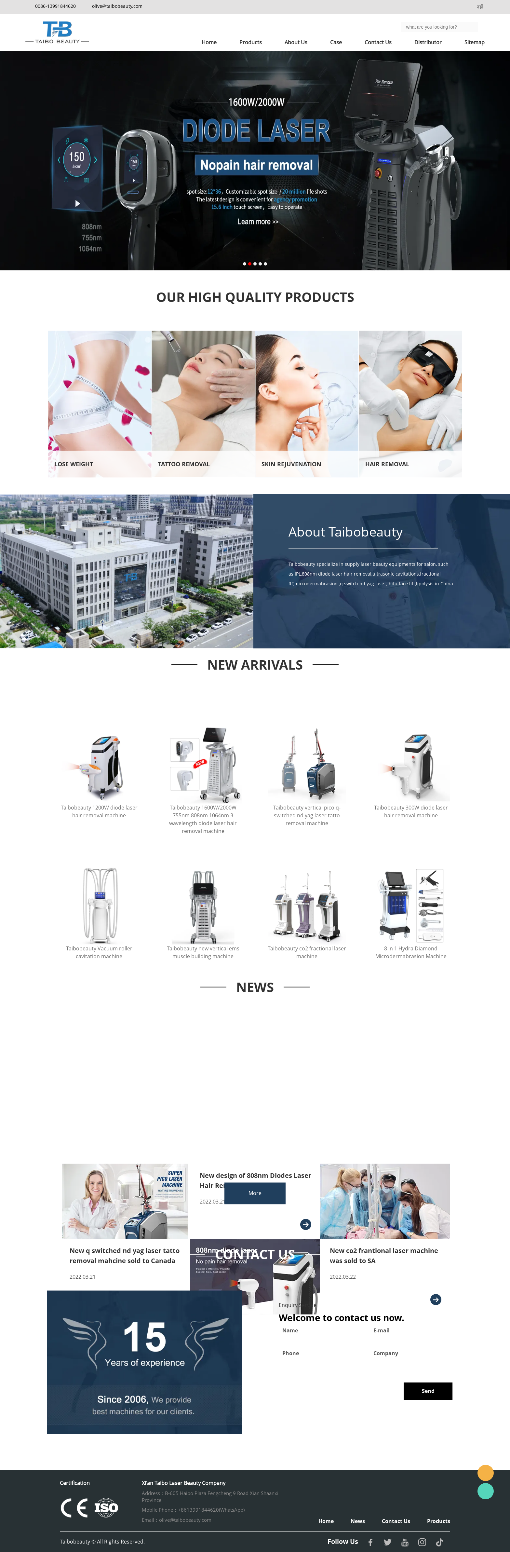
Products (250, 42)
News (358, 1521)
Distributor (428, 42)
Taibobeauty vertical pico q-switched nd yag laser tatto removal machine (307, 858)
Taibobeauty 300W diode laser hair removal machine (411, 854)
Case (336, 42)
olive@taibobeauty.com (117, 6)
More (255, 1201)
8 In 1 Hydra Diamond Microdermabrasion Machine (411, 989)
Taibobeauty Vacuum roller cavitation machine (99, 989)
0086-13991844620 (55, 6)
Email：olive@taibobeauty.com (176, 1520)
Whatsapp (485, 1491)
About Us (296, 42)
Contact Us (378, 42)
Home (209, 42)
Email (485, 1473)
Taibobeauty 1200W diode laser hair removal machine (99, 854)
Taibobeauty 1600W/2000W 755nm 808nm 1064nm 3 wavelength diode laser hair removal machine (203, 862)
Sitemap (474, 42)
